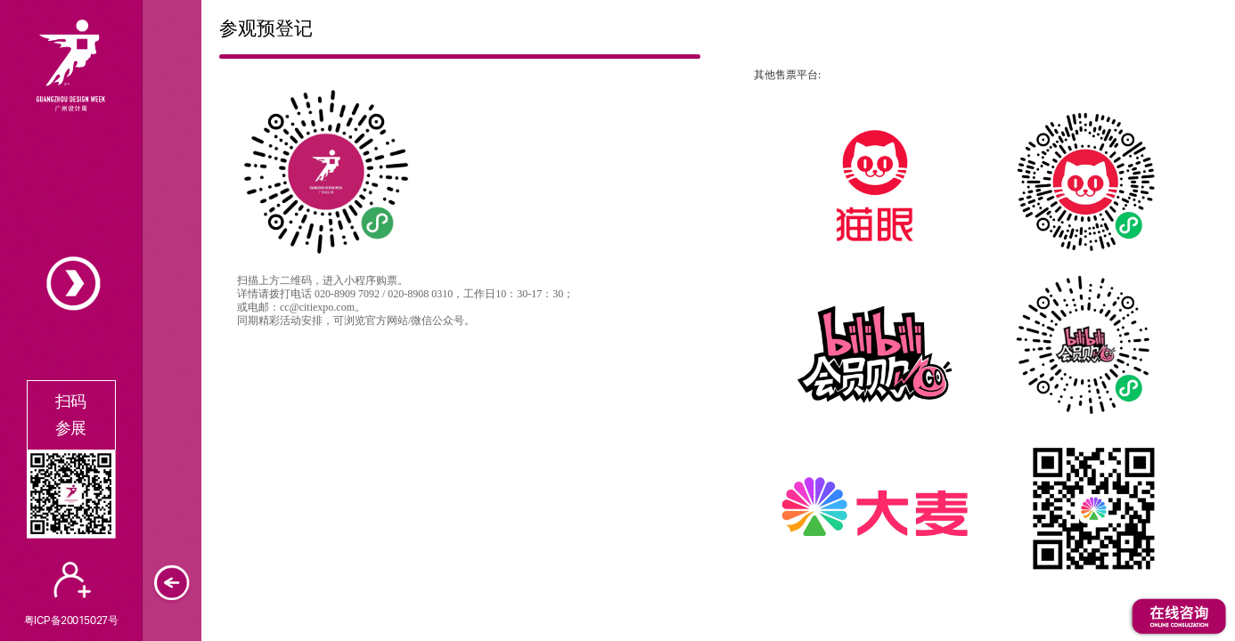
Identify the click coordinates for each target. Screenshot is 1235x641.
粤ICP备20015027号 (71, 620)
